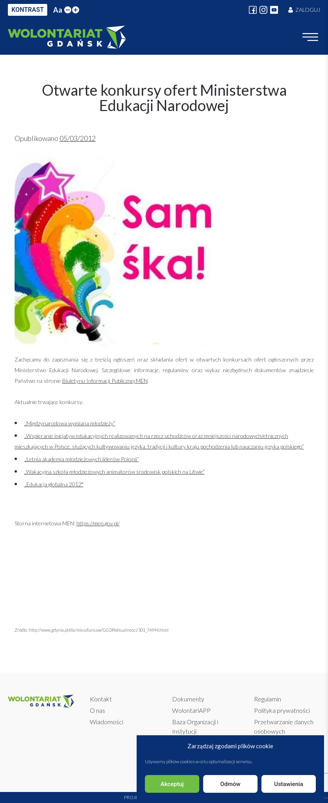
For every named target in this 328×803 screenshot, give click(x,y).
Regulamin (267, 699)
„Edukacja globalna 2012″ (53, 484)
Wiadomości (106, 721)
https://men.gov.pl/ (98, 523)
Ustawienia (288, 784)
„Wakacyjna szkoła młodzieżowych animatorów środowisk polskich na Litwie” (114, 471)
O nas (97, 710)
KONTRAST (27, 9)
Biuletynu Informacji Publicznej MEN (105, 380)
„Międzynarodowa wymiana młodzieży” (69, 423)
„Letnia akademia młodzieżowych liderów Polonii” (81, 459)
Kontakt (101, 699)
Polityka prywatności (282, 710)
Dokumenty (188, 699)
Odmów (230, 784)
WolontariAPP (191, 710)
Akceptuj (171, 784)
